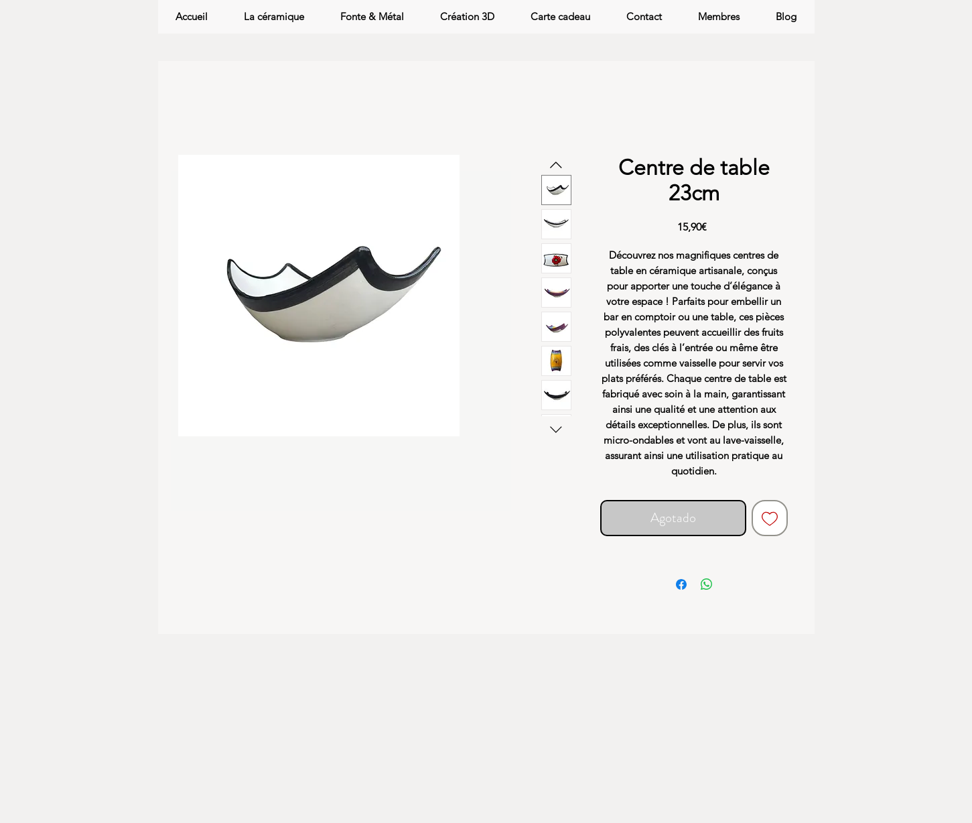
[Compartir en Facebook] (681, 584)
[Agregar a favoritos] (770, 518)
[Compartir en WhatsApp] (707, 584)
